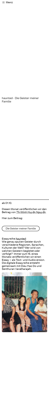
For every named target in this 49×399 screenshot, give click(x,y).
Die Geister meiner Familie (21, 228)
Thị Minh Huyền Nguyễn (31, 212)
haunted (21, 238)
